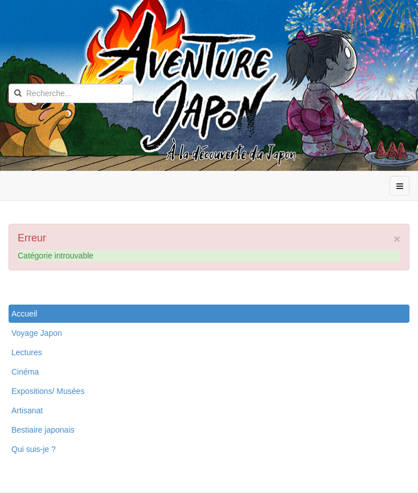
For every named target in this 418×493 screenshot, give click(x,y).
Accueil (24, 313)
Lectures (26, 352)
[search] (71, 93)
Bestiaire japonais (43, 429)
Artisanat (27, 410)
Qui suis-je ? (33, 449)
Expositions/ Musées (47, 391)
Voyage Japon (36, 333)
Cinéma (25, 371)
